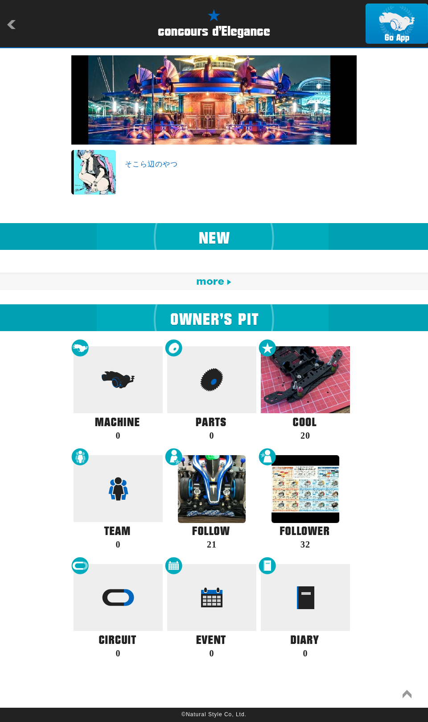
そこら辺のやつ (151, 164)
